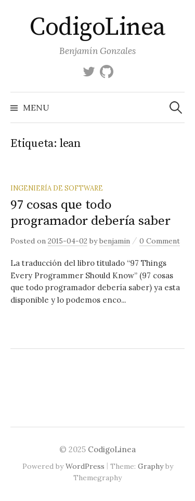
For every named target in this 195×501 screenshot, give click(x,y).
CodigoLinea (97, 27)
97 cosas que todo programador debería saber (90, 212)
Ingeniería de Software (56, 188)
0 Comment (159, 241)
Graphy (150, 466)
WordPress (85, 466)
